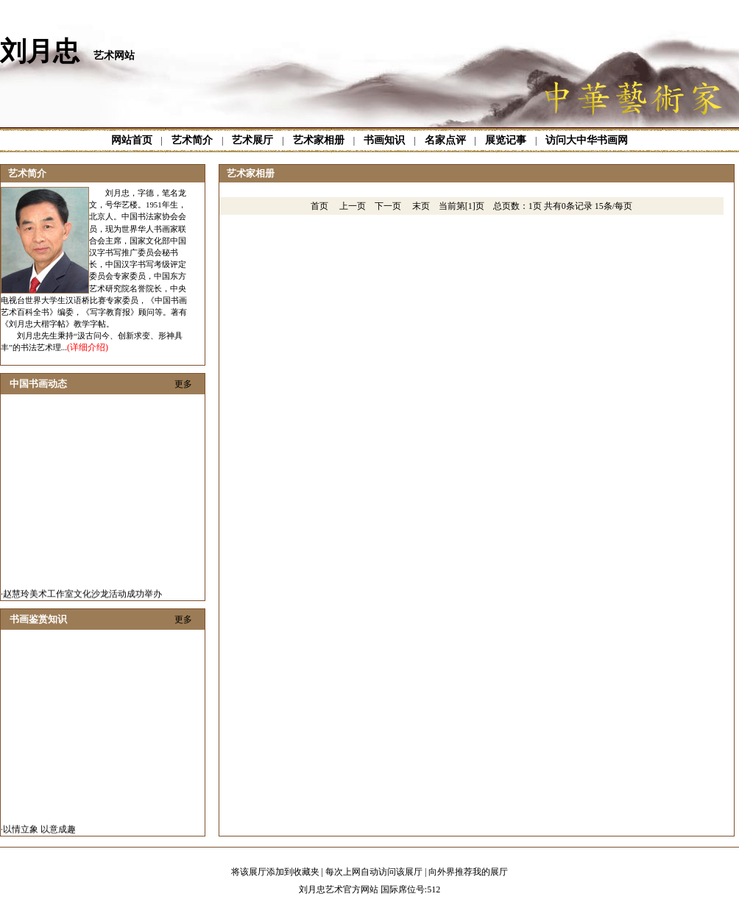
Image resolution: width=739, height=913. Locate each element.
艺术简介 (192, 140)
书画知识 (384, 140)
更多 (183, 384)
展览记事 (505, 140)
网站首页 (131, 140)
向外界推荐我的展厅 (468, 872)
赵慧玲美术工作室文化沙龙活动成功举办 (82, 595)
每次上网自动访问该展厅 (373, 872)
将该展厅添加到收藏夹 (275, 872)
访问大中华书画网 (586, 140)
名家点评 (445, 140)
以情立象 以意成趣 (39, 830)
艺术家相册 (318, 140)
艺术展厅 (252, 140)
